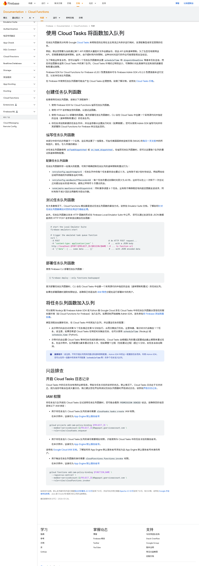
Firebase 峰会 (99, 538)
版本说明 (150, 547)
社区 (91, 3)
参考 (42, 538)
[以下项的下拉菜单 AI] (34, 17)
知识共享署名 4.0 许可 (84, 491)
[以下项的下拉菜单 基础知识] (23, 17)
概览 (5, 18)
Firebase (49, 26)
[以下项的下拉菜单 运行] (48, 3)
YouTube (97, 547)
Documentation (13, 12)
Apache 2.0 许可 (126, 491)
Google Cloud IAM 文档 (65, 449)
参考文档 (70, 18)
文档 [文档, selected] (78, 3)
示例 (81, 18)
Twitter (96, 543)
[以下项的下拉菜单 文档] (83, 3)
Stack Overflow (153, 538)
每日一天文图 (149, 141)
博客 (177, 3)
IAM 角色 (101, 292)
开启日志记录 (150, 388)
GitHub (43, 552)
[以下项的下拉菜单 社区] (96, 3)
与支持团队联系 (153, 534)
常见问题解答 (152, 552)
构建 (30, 3)
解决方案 (58, 3)
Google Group (152, 543)
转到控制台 (188, 3)
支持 (104, 3)
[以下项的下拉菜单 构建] (35, 3)
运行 (43, 3)
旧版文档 (150, 556)
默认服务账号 (87, 416)
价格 (69, 3)
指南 (42, 534)
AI (30, 18)
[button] (16, 22)
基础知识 (16, 18)
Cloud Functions (38, 12)
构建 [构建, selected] (42, 18)
